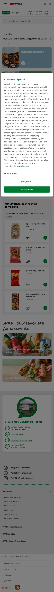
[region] (27, 134)
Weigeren (26, 181)
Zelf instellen (10, 173)
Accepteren (27, 189)
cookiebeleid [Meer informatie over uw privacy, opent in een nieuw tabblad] (23, 166)
